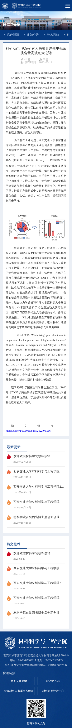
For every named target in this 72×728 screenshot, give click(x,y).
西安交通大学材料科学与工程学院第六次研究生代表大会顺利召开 (36, 504)
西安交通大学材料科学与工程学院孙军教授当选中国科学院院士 (36, 474)
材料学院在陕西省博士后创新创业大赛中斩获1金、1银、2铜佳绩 (36, 520)
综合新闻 (13, 34)
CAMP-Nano (53, 681)
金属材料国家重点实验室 (19, 691)
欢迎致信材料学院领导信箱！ (36, 459)
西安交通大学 (19, 681)
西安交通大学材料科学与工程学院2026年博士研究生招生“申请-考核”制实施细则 (36, 489)
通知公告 (33, 34)
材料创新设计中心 (53, 691)
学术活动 (53, 34)
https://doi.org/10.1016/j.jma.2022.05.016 (28, 430)
